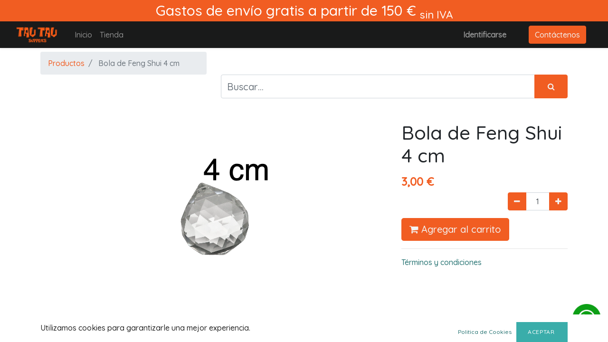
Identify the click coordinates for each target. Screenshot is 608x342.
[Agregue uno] (558, 201)
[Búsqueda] (551, 86)
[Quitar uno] (517, 201)
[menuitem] (83, 34)
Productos (66, 63)
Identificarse (484, 34)
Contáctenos (557, 34)
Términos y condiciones (441, 262)
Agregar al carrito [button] (455, 229)
